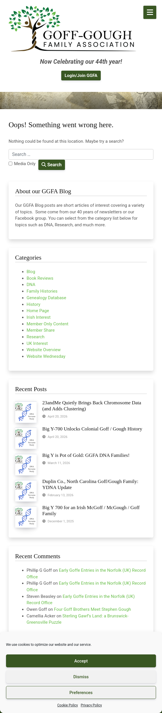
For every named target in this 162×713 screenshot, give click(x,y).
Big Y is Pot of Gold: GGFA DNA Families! (86, 455)
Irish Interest (39, 317)
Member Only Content (47, 323)
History (33, 304)
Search (52, 164)
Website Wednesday (46, 356)
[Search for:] (81, 154)
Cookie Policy (67, 705)
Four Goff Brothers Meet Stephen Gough (92, 609)
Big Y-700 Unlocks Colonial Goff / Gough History (92, 429)
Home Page (38, 310)
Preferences (80, 692)
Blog (31, 271)
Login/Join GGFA (81, 75)
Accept (81, 661)
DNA (31, 284)
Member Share (41, 330)
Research (36, 336)
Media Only (24, 163)
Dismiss (81, 676)
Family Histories (42, 291)
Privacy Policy (91, 705)
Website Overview (44, 349)
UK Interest (37, 343)
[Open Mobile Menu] (149, 12)
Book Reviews (40, 278)
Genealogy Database (46, 297)
